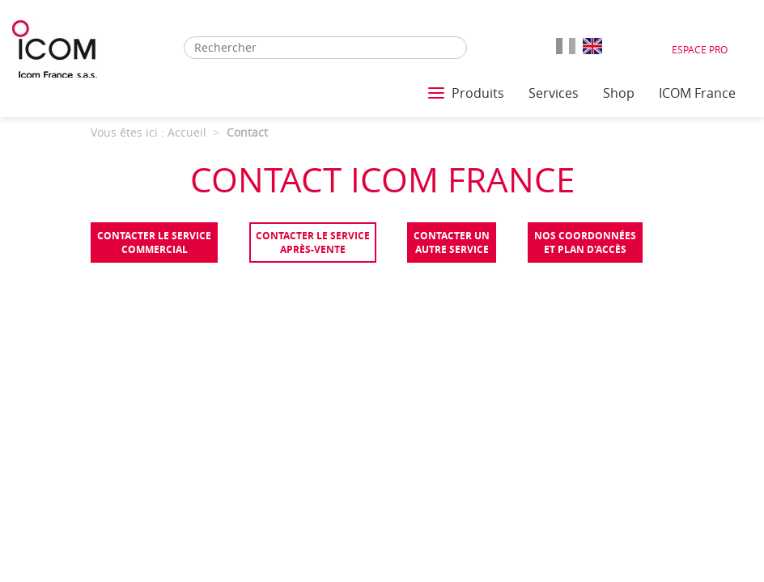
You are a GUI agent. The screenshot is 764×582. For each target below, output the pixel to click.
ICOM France (697, 93)
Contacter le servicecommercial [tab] (154, 242)
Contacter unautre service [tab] (452, 242)
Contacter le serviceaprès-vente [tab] (313, 242)
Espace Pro (700, 49)
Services (553, 93)
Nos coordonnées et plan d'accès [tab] (585, 242)
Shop (619, 93)
